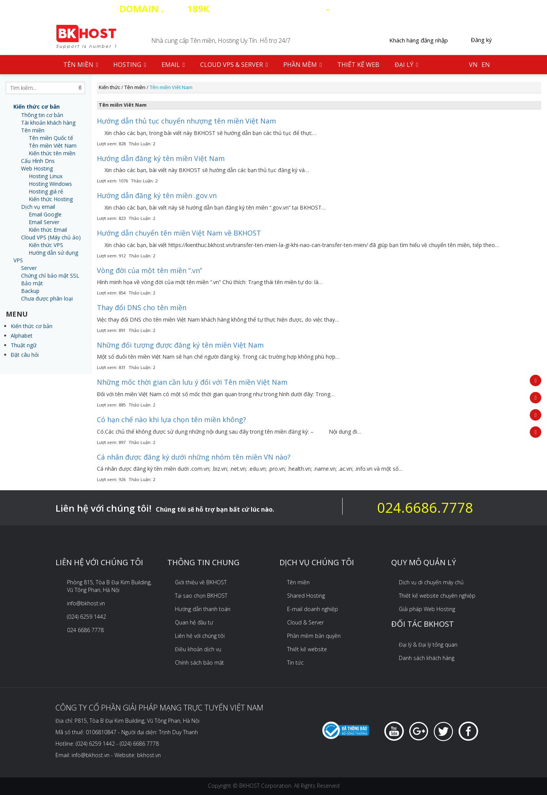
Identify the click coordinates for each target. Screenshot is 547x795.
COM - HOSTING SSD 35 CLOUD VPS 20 (273, 8)
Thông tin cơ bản (42, 115)
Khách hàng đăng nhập (418, 40)
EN (486, 64)
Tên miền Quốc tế (51, 137)
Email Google (45, 214)
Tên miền (32, 130)
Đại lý (406, 64)
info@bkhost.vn (86, 603)
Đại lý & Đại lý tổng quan (428, 644)
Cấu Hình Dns (38, 160)
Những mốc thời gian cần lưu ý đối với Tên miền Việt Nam (192, 382)
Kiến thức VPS (46, 245)
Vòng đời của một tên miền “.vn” (149, 270)
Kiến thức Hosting (51, 199)
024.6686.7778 (425, 507)
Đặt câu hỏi (25, 354)
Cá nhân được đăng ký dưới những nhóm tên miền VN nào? (194, 457)
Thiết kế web (358, 64)
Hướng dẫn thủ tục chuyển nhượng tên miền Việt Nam (186, 120)
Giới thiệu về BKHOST (201, 582)
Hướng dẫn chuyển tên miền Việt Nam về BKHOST (179, 232)
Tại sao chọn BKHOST (201, 595)
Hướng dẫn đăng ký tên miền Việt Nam (161, 158)
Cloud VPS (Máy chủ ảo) (51, 237)
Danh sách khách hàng (426, 658)
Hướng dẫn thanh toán (202, 609)
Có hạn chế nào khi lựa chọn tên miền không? (171, 419)
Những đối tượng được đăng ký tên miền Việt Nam (180, 345)
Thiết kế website (307, 649)
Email (173, 64)
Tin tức (295, 662)
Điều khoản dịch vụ (198, 649)
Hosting (129, 64)
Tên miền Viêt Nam (53, 145)
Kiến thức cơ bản (31, 326)
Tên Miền (80, 64)
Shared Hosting (306, 595)
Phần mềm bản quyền (314, 635)
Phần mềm (302, 64)
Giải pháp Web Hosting (427, 609)
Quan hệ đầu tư (194, 622)
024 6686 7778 (85, 630)
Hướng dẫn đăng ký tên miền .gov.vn (157, 195)
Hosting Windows (50, 183)
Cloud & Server (305, 622)
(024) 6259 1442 (86, 616)
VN (473, 64)
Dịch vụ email (38, 206)
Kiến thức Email (48, 229)
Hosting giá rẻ (46, 191)
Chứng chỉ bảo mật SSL (50, 275)
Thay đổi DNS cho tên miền (141, 307)
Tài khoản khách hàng (48, 122)
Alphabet (22, 335)
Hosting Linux (45, 176)
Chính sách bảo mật (199, 662)
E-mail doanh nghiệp (312, 609)
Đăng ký (481, 40)
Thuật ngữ (23, 345)
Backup (30, 290)
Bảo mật (32, 283)
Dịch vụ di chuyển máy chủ (431, 582)
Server (29, 268)
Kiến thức (109, 87)
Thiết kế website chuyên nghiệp (437, 595)
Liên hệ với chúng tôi (200, 635)
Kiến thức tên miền (52, 153)
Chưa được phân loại (47, 298)
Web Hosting (37, 168)
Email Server (44, 222)
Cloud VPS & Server (234, 64)
